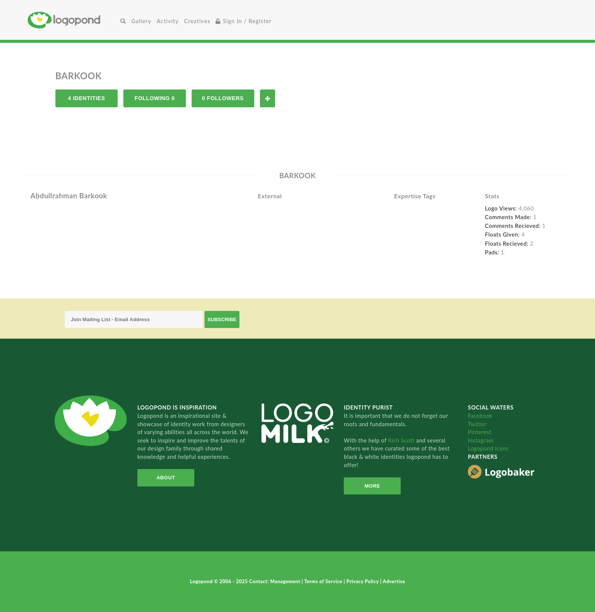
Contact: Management (275, 581)
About (165, 477)
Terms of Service (324, 581)
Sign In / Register (244, 21)
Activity (168, 21)
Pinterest (479, 432)
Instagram (480, 440)
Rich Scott (402, 440)
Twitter (477, 424)
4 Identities (86, 98)
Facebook (480, 416)
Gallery (141, 21)
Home (73, 19)
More (372, 486)
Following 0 (155, 98)
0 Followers (223, 98)
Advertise (394, 581)
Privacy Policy (363, 581)
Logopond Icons (488, 448)
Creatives (197, 21)
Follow (267, 98)
